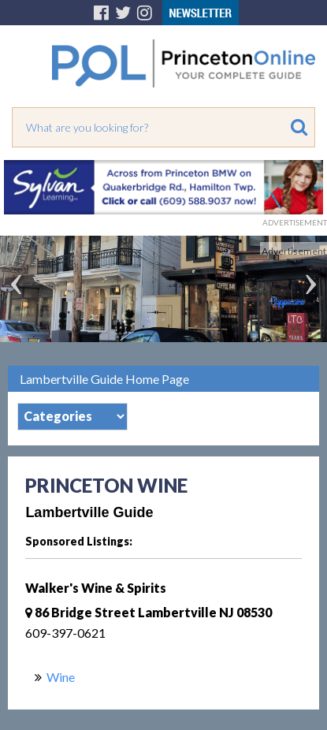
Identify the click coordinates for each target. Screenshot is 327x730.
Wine (60, 676)
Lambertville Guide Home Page (104, 378)
